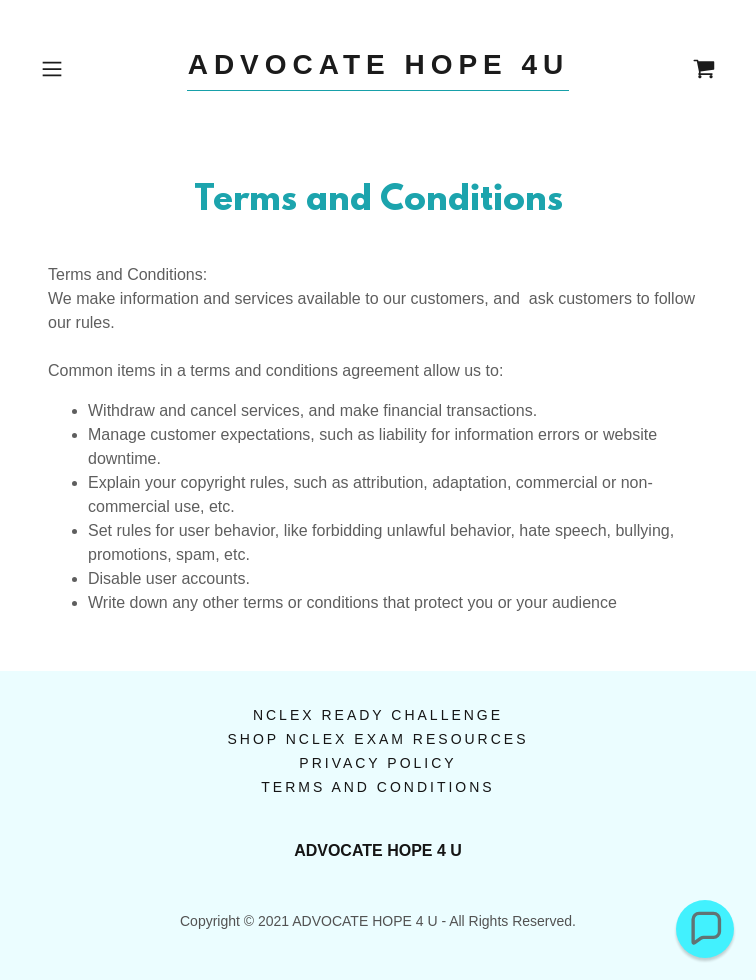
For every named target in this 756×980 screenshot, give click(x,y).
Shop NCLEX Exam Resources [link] (377, 739)
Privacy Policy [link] (377, 763)
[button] (84, 69)
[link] (378, 69)
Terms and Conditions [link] (377, 787)
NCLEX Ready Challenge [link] (378, 715)
